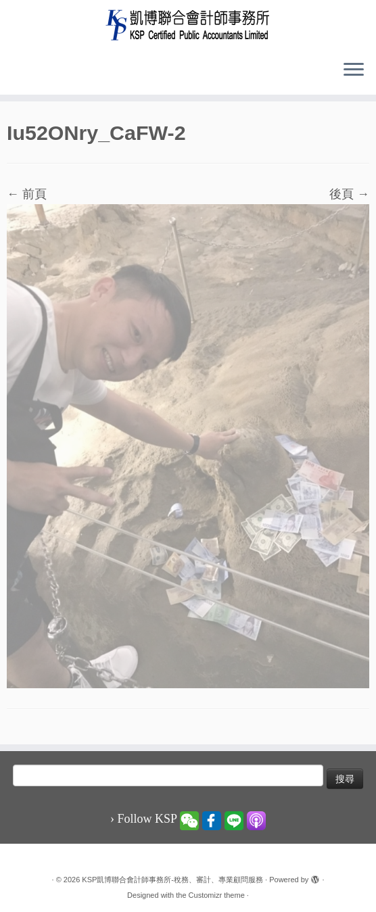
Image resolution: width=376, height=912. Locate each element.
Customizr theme (217, 895)
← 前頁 (27, 194)
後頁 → (349, 194)
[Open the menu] (354, 70)
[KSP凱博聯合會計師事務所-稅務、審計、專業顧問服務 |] (188, 25)
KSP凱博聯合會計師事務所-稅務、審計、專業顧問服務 (172, 879)
